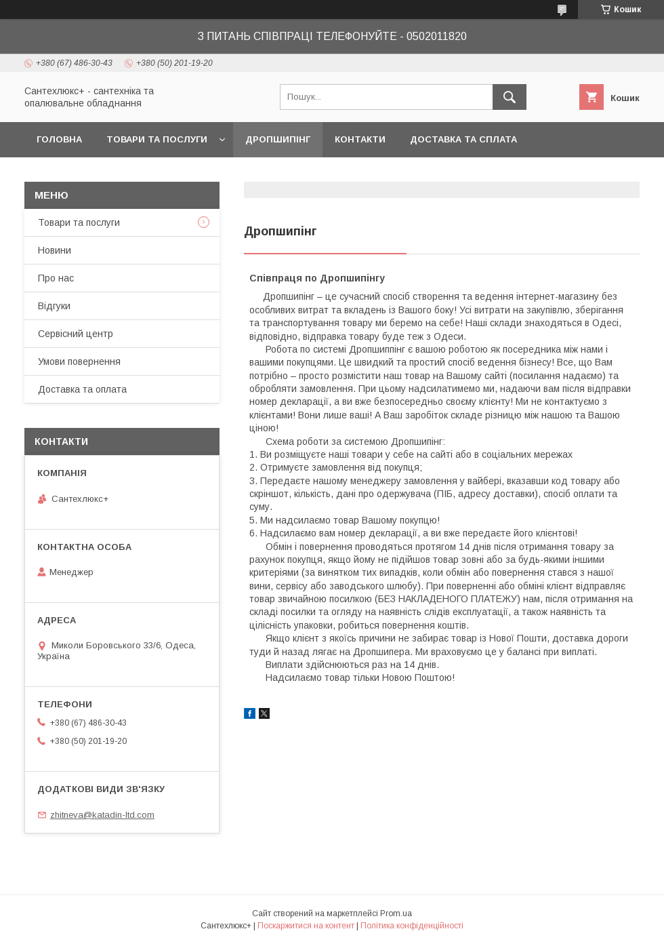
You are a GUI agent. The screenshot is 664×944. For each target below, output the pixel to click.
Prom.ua (396, 913)
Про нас (56, 278)
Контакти (360, 139)
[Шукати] (509, 97)
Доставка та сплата (463, 139)
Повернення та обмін (94, 175)
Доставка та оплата (82, 389)
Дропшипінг (277, 139)
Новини (54, 250)
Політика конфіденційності (411, 925)
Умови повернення (79, 361)
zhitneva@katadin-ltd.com (102, 815)
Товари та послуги (156, 139)
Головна (59, 139)
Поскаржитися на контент (305, 925)
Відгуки (54, 305)
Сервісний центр (75, 333)
